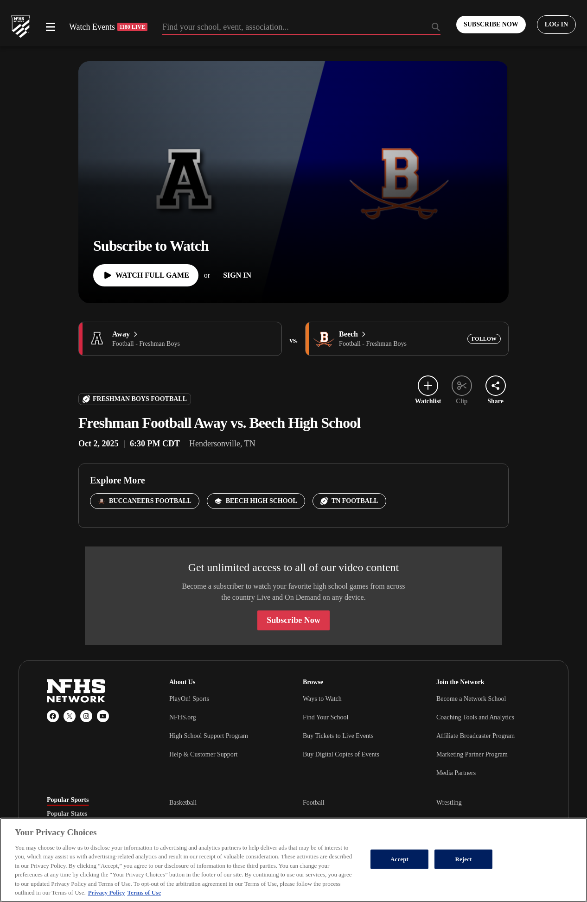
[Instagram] (86, 716)
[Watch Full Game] (145, 275)
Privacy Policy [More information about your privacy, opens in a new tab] (106, 892)
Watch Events (108, 27)
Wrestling (449, 802)
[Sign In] (237, 275)
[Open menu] (50, 26)
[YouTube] (103, 716)
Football (314, 802)
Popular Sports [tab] (68, 800)
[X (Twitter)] (70, 716)
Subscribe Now (293, 620)
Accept (399, 859)
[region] (293, 860)
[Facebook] (53, 716)
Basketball (183, 802)
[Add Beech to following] (484, 339)
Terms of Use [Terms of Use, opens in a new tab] (143, 892)
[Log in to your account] (556, 24)
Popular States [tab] (67, 814)
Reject (463, 859)
